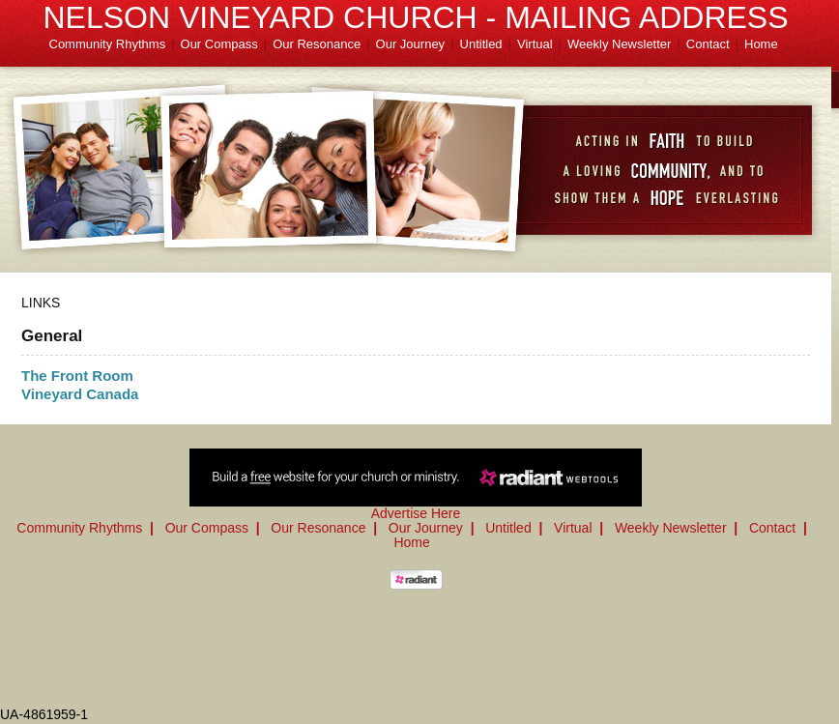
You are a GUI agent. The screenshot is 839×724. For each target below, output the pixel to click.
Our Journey (411, 44)
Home (761, 44)
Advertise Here (416, 513)
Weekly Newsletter (619, 44)
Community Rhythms (107, 44)
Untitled (481, 44)
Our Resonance (317, 44)
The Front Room (77, 375)
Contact (708, 44)
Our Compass (219, 44)
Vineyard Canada (79, 394)
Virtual (535, 44)
